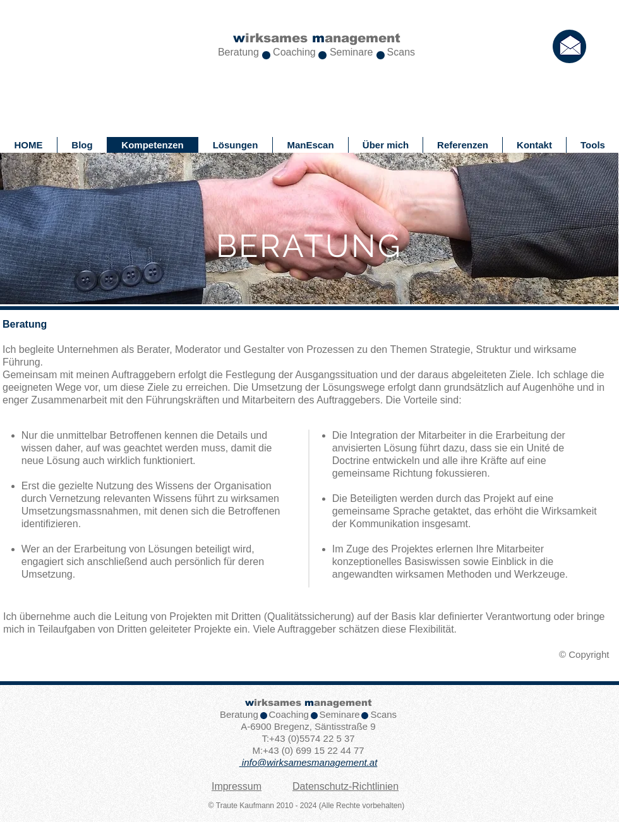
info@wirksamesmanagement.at (309, 762)
